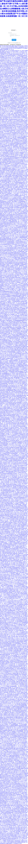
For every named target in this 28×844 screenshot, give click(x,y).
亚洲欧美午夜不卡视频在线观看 (16, 107)
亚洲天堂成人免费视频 (19, 105)
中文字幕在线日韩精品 (11, 352)
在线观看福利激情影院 (13, 119)
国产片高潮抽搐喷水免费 (16, 195)
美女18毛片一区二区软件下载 (17, 483)
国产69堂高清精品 (11, 676)
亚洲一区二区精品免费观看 (15, 353)
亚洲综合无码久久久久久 (18, 464)
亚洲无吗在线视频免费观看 (6, 127)
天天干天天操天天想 (20, 125)
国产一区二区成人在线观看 (12, 74)
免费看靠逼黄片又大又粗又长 (12, 408)
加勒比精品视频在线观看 (5, 805)
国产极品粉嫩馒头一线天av (11, 585)
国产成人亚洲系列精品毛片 (5, 67)
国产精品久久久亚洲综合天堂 (19, 89)
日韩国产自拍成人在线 (4, 611)
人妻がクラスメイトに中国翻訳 (17, 599)
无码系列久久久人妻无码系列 (21, 281)
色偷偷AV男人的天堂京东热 (17, 739)
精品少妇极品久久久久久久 (12, 496)
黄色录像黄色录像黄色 (11, 125)
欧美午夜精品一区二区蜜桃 (7, 457)
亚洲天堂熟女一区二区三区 (18, 228)
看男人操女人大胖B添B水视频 (6, 138)
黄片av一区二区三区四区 (12, 376)
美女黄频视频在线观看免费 (6, 730)
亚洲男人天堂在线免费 (14, 189)
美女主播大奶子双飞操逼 (13, 66)
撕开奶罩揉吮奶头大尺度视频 (10, 133)
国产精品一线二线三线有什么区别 (18, 552)
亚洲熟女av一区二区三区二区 (10, 316)
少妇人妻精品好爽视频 (18, 668)
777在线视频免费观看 (15, 301)
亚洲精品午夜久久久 (20, 352)
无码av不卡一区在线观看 (16, 69)
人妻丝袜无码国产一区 (21, 106)
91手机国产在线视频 (12, 723)
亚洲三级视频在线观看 (21, 448)
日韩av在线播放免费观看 (22, 593)
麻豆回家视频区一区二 (17, 694)
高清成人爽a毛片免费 (5, 189)
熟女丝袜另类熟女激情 (17, 76)
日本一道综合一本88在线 (19, 491)
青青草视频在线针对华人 (12, 239)
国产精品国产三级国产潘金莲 (8, 575)
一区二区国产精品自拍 (7, 423)
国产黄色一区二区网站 (16, 726)
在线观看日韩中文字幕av (21, 94)
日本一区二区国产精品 (19, 82)
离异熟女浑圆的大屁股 (19, 146)
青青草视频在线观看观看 (6, 250)
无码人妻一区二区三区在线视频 (11, 493)
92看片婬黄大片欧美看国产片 (14, 206)
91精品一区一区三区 (4, 350)
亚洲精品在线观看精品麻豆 (11, 363)
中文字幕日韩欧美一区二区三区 (20, 691)
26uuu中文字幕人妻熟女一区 (17, 445)
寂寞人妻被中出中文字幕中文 (14, 713)
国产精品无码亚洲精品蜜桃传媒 (13, 356)
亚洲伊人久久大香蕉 (17, 354)
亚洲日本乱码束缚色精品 (14, 157)
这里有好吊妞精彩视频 (11, 625)
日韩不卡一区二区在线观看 (14, 492)
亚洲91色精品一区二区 (22, 187)
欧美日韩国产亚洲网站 (9, 82)
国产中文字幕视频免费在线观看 (8, 612)
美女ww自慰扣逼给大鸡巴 (20, 657)
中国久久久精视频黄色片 (12, 328)
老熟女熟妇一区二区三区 (13, 278)
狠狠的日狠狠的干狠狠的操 (20, 295)
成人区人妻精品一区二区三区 (20, 817)
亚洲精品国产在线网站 (8, 76)
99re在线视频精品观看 (15, 736)
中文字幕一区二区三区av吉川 (11, 446)
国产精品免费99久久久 (4, 755)
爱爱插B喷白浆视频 (5, 304)
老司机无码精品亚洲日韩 (15, 346)
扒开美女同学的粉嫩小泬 (19, 215)
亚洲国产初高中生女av (5, 364)
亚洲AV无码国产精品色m (5, 574)
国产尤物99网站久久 (12, 712)
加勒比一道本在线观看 (12, 463)
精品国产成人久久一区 (19, 687)
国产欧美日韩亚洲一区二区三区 (17, 323)
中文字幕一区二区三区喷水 (19, 461)
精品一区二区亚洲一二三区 (16, 631)
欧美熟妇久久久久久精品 (12, 180)
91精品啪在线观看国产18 (11, 243)
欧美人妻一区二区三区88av (10, 720)
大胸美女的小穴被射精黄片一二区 (8, 193)
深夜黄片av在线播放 (15, 240)
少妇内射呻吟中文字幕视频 (17, 434)
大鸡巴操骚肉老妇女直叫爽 (7, 394)
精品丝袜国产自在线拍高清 (19, 508)
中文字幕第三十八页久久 (17, 233)
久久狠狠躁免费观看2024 (16, 335)
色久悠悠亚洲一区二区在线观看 (19, 367)
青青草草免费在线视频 (5, 386)
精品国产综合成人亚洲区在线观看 (14, 504)
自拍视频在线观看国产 (7, 96)
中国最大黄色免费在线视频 (9, 73)
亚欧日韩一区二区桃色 (20, 753)
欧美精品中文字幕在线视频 (7, 810)
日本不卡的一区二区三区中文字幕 (15, 87)
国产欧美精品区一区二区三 (17, 758)
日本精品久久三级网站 (18, 154)
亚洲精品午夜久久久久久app (20, 359)
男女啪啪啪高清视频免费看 (6, 473)
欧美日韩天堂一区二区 (20, 600)
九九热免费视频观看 (21, 201)
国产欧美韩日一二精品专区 (21, 209)
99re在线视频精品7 (16, 556)
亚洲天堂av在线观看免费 (9, 691)
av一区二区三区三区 (23, 151)
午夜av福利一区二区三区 (20, 530)
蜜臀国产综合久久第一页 (6, 56)
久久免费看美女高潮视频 (10, 295)
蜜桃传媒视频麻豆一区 (18, 779)
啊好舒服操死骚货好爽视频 (5, 821)
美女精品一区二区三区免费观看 (14, 57)
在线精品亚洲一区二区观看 (14, 211)
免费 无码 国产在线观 (22, 718)
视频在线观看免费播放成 (14, 755)
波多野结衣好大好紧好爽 (17, 121)
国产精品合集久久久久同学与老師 (20, 167)
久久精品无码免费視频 (18, 241)
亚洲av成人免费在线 (7, 302)
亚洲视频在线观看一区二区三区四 (12, 358)
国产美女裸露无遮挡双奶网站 (8, 668)
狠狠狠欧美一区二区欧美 (11, 419)
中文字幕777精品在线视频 (14, 227)
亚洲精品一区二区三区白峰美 (13, 340)
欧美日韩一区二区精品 (21, 728)
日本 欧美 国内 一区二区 (14, 663)
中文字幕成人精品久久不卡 (10, 581)
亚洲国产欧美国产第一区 (16, 50)
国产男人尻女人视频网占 (14, 194)
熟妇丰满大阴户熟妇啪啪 (9, 653)
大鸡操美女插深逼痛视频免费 (18, 497)
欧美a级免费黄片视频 (17, 447)
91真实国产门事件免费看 (12, 201)
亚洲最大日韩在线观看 (19, 518)
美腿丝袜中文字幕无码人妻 (11, 593)
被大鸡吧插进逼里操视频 (13, 560)
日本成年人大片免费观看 (15, 282)
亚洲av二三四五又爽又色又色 (19, 224)
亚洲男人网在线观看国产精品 (21, 458)
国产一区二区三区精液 (17, 799)
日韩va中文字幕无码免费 (19, 171)
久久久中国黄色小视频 (15, 258)
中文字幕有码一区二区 (6, 58)
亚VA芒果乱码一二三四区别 (21, 196)
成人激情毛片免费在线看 (6, 161)
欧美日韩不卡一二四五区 (5, 693)
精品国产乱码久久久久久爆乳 (19, 549)
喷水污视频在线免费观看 (8, 748)
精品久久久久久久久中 (21, 627)
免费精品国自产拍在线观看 (17, 537)
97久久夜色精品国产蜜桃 (13, 440)
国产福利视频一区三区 (16, 96)
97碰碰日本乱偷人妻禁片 (22, 180)
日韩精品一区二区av (6, 599)
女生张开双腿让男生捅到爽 (16, 441)
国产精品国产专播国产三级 (8, 817)
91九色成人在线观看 (5, 510)
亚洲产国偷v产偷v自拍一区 (5, 483)
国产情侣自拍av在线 (12, 126)
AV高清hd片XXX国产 (9, 142)
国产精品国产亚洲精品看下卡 (11, 745)
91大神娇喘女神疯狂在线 (17, 470)
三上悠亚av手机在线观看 (5, 268)
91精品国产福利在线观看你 (14, 54)
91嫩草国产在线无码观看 (16, 75)
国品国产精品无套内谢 (17, 516)
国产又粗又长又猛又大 (15, 222)
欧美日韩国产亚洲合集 (20, 712)
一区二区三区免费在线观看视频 (11, 568)
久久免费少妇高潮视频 (13, 91)
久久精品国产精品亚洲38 (6, 839)
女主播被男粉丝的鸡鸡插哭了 (21, 634)
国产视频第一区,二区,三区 (7, 802)
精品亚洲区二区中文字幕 (13, 421)
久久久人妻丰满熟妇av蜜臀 (6, 535)
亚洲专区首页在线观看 (14, 478)
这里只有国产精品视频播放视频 (8, 610)
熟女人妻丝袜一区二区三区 (6, 464)
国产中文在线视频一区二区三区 (18, 833)
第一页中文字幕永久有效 (7, 512)
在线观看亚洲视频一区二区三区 (15, 835)
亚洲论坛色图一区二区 (10, 397)
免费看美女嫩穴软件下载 (17, 673)
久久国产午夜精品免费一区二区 (8, 306)
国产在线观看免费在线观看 (11, 83)
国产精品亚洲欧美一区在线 (20, 561)
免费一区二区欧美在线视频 (17, 140)
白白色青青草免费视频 (15, 296)
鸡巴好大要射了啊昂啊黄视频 (13, 377)
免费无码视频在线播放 (5, 578)
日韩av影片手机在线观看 (11, 823)
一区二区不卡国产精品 (21, 745)
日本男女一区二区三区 (16, 302)
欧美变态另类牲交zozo (18, 284)
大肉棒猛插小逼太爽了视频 (19, 259)
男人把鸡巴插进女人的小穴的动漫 (17, 244)
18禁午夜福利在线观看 (14, 574)
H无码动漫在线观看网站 (10, 130)
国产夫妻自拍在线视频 (4, 327)
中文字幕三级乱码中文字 (10, 77)
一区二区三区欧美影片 (14, 654)
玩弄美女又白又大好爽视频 (6, 827)
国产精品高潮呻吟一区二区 (16, 594)
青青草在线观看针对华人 (6, 623)
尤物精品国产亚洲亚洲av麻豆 (19, 381)
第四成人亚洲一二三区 (6, 92)
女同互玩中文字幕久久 (9, 129)
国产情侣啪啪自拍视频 (4, 184)
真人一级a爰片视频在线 (14, 139)
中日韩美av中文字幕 (18, 61)
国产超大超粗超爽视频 (15, 410)
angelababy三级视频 (9, 517)
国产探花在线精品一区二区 (13, 566)
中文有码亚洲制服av (20, 731)
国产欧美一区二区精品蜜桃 (5, 436)
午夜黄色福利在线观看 (8, 799)
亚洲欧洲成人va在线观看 (9, 779)
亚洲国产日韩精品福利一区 (11, 365)
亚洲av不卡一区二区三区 (8, 830)
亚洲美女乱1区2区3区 (22, 825)
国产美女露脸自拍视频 (15, 117)
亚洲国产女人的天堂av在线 (16, 821)
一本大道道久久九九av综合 (6, 814)
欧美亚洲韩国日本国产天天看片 (7, 555)
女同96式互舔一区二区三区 (16, 238)
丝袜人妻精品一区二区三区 (17, 276)
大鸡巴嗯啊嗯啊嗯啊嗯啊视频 (18, 320)
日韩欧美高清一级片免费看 (12, 187)
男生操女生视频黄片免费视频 (21, 274)
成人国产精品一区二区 (4, 554)
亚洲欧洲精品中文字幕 (19, 269)
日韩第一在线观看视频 (9, 371)
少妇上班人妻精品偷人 (6, 763)
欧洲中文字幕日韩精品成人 (19, 400)
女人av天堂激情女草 (13, 101)
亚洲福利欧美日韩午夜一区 (14, 249)
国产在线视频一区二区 (6, 774)
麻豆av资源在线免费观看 (11, 169)
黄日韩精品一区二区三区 (17, 473)
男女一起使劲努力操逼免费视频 (15, 391)
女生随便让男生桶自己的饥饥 (15, 382)
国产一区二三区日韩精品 (8, 647)
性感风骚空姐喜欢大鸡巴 (14, 219)
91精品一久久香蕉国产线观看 (7, 586)
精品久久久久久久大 (23, 804)
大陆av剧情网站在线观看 (17, 176)
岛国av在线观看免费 (16, 81)
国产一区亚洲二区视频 (13, 373)
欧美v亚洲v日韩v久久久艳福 (9, 137)
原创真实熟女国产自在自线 (5, 240)
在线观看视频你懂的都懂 (21, 395)
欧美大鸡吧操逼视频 (20, 255)
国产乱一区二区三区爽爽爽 (20, 319)
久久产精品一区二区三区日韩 (21, 610)
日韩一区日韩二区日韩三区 (13, 705)
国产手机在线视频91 (9, 744)
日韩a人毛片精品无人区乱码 (15, 742)
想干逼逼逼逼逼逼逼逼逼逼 (9, 458)
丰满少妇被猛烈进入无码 (5, 124)
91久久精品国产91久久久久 (20, 68)
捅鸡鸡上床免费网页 (9, 367)
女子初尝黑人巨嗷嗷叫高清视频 (6, 679)
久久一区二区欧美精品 (8, 200)
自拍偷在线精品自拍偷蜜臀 (6, 341)
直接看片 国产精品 (10, 439)
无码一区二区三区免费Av (21, 64)
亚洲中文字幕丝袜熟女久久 (6, 837)
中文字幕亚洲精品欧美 (14, 617)
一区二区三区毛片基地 (5, 422)
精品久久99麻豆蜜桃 (4, 692)
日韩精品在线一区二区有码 (10, 332)
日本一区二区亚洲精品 (19, 314)
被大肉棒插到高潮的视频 (9, 156)
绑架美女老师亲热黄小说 (17, 214)
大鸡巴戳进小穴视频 (9, 265)
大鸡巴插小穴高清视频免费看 (9, 100)
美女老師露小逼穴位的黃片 (14, 170)
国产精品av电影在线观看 (10, 285)
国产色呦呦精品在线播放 (22, 486)
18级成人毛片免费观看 (22, 738)
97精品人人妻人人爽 (5, 120)
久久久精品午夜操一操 (13, 188)
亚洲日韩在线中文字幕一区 (14, 773)
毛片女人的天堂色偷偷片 (18, 679)
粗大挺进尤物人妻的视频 (10, 281)
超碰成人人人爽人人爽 (9, 521)
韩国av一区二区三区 (5, 132)
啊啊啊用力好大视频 (21, 328)
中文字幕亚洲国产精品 (6, 276)
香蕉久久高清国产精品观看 (18, 810)
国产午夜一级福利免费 (19, 438)
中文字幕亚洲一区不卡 (6, 258)
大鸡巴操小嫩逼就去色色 (19, 766)
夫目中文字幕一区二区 (17, 701)
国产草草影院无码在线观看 (8, 491)
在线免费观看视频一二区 (15, 453)
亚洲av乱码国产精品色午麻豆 (8, 259)
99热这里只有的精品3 (18, 155)
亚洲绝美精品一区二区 (17, 824)
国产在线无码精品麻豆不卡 (9, 606)
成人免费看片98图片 (12, 590)
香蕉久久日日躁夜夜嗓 (18, 129)
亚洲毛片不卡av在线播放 (12, 604)
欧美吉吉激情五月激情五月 (5, 697)
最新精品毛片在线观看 (18, 93)
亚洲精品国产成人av (18, 142)
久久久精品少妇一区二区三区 (11, 728)
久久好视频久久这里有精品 (19, 503)
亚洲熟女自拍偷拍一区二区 (17, 370)
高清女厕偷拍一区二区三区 (18, 164)
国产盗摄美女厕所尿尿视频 (6, 592)
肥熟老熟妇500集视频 (22, 86)
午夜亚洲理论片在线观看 (6, 63)
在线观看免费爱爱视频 (12, 596)
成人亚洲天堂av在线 (7, 70)
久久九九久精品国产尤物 (16, 294)
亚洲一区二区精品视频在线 (19, 297)
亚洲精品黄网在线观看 (10, 415)
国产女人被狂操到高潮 (11, 737)
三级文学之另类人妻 (14, 729)
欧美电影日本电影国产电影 (16, 231)
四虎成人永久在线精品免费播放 (10, 98)
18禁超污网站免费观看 (22, 74)
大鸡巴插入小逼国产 (8, 228)
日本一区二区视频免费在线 (10, 255)
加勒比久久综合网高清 (4, 79)
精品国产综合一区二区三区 (7, 110)
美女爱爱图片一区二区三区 (12, 388)
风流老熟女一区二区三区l (10, 565)
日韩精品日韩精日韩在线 (11, 308)
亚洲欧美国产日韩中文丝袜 (6, 121)
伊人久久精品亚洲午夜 (14, 770)
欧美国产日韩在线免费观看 (6, 263)
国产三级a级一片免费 (11, 559)
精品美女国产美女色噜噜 (12, 514)
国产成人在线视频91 (11, 314)
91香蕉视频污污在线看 (19, 807)
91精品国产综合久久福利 (5, 770)
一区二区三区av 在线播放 (16, 67)
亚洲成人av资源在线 (16, 490)
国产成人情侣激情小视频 (11, 348)
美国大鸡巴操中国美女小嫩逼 (7, 722)
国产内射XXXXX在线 (23, 66)
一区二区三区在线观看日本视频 (19, 505)
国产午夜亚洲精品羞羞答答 (15, 710)
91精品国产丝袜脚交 (4, 312)
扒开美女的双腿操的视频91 (9, 558)
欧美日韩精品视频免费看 (10, 299)
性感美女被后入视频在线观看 (14, 760)
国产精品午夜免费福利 (12, 106)
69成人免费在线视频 (4, 87)
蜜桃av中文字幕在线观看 (17, 420)
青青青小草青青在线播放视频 (12, 62)
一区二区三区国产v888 (13, 562)
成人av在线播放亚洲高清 (13, 102)
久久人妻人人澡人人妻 (19, 439)
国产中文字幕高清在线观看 (14, 700)
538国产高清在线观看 (15, 786)
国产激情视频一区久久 (16, 655)
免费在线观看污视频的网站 (12, 553)
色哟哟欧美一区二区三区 (21, 660)
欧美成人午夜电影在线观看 (5, 75)
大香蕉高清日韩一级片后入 (17, 495)
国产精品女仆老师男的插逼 (15, 124)
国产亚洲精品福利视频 (20, 226)
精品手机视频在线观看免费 (5, 238)
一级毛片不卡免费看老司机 (8, 603)
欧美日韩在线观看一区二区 (20, 606)
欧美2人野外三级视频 (6, 479)
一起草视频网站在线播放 (7, 543)
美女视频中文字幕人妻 (16, 389)
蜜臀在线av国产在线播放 (15, 526)
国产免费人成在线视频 (15, 831)
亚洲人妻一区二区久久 (22, 230)
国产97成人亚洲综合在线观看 (6, 104)
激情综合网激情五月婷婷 (6, 233)
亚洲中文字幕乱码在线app (18, 174)
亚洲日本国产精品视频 (7, 794)
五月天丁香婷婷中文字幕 (18, 313)
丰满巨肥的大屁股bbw (9, 662)
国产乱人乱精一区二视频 (10, 146)
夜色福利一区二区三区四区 (21, 300)
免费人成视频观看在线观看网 (6, 495)
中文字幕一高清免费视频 (13, 808)
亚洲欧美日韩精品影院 (22, 528)
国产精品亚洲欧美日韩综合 (15, 132)
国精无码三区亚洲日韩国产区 (13, 749)
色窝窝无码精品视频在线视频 (11, 769)
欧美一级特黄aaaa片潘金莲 (6, 212)
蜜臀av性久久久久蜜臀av (16, 289)
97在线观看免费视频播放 (22, 80)
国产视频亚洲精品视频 (8, 471)
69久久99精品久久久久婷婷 (14, 417)
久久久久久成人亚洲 (10, 234)
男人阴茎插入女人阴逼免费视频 (12, 656)
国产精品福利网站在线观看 (5, 181)
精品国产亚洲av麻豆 (12, 94)
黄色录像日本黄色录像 (8, 505)
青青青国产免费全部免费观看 (18, 423)
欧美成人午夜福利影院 (12, 780)
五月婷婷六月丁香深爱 (11, 270)
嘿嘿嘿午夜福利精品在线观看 (6, 793)
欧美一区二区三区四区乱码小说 (10, 474)
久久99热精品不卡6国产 (20, 351)
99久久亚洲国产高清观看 (9, 288)
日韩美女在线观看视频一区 (18, 402)
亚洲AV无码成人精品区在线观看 (7, 641)
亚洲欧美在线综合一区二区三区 (6, 313)
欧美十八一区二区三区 (13, 413)
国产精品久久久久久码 (20, 270)
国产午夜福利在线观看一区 (12, 825)
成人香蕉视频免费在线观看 (5, 168)
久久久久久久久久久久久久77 (18, 118)
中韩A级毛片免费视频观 (7, 190)
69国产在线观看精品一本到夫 (7, 89)
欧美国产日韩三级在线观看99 (9, 699)
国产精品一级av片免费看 (6, 220)
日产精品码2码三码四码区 (21, 130)
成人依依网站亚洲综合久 (10, 269)
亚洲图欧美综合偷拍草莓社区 (10, 64)
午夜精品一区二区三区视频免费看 (12, 264)
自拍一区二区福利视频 (17, 665)
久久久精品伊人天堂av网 (7, 246)
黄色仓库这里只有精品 (11, 123)
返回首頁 (14, 39)
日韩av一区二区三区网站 (11, 426)
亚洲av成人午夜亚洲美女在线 (22, 678)
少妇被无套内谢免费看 (20, 480)
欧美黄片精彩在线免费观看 (14, 642)
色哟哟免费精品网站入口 (18, 650)
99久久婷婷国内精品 (19, 605)
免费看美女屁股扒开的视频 (16, 199)
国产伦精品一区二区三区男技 (21, 675)
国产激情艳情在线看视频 (6, 253)
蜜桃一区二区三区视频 (14, 120)
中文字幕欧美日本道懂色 (10, 518)
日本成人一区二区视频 (6, 338)
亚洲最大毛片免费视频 (20, 308)
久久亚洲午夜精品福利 (6, 441)
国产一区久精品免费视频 (17, 621)
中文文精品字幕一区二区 (21, 723)
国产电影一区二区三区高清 (20, 306)
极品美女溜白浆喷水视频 (17, 827)
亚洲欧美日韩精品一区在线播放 (7, 605)
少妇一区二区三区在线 (22, 271)
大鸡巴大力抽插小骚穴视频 (13, 608)
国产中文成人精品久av (10, 274)
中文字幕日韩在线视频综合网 (16, 268)
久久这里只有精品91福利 (17, 592)
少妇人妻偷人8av (8, 60)
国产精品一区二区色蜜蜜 (21, 559)
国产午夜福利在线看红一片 (17, 272)
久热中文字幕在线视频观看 (18, 730)
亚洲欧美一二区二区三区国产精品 (17, 578)
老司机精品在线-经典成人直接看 (17, 613)
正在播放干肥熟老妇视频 (13, 175)
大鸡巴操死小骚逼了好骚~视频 (12, 232)
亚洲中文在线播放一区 (15, 540)
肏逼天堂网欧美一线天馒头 (7, 556)
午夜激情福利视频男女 (11, 209)
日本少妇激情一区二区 (22, 493)
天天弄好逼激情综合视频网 (5, 318)
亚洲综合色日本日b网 (15, 422)
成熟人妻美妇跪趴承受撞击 (22, 348)
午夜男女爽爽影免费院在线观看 (10, 337)
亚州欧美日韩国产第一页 (20, 100)
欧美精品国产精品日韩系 (14, 792)
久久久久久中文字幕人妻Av (11, 290)
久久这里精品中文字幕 (16, 843)
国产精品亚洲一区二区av (17, 476)
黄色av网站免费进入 (16, 275)
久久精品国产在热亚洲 (4, 700)
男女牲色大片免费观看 (9, 725)
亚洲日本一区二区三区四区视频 (9, 682)
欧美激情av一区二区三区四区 (8, 297)
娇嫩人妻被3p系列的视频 (8, 411)
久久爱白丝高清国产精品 (15, 529)
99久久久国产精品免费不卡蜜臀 (12, 681)
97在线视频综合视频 (4, 459)
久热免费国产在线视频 (7, 428)
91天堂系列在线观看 (12, 666)
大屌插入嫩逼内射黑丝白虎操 (9, 751)
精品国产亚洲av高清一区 (9, 764)
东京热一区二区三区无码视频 (17, 56)
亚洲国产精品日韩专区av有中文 (7, 561)
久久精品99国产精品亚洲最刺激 (7, 154)
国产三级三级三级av (8, 251)
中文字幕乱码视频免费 (13, 230)
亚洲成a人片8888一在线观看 (14, 287)
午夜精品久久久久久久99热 (16, 168)
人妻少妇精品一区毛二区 (7, 118)
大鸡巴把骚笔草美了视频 (17, 331)
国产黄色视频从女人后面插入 (17, 307)
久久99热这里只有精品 (13, 334)
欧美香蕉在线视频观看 (4, 211)
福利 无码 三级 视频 (12, 480)
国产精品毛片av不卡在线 (10, 51)
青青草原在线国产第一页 (14, 184)
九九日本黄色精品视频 (8, 516)
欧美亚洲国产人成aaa (17, 501)
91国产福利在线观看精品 (7, 176)
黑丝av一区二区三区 (7, 257)
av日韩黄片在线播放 (21, 101)
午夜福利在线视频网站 (20, 467)
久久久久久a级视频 (17, 457)
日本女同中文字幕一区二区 (12, 236)
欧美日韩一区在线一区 (8, 785)
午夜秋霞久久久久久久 (19, 415)
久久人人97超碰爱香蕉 (12, 442)
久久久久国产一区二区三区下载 (18, 190)
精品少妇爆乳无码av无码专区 (9, 533)
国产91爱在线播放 (12, 173)
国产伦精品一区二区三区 (22, 769)
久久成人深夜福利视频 (16, 609)
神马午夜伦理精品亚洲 (16, 763)
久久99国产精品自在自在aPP (21, 699)
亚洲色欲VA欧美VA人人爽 (18, 647)
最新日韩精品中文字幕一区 (21, 666)
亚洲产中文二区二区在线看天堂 (16, 202)
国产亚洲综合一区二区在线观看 (16, 680)
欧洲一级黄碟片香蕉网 (22, 692)
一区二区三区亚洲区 (9, 171)
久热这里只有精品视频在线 (17, 774)
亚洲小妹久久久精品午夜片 (13, 256)
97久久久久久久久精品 (13, 672)
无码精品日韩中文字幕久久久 (14, 598)
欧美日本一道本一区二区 (15, 401)
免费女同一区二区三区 (14, 95)
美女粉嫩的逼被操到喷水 (18, 717)
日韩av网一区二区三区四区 (12, 577)
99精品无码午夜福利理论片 (18, 200)
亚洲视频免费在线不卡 (16, 92)
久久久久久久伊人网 (18, 150)
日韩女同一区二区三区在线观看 (13, 806)
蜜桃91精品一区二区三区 (22, 83)
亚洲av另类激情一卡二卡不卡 (20, 597)
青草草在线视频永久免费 (5, 333)
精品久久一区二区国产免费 (19, 156)
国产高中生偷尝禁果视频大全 (16, 583)
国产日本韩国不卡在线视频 (6, 460)
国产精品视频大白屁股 (11, 522)
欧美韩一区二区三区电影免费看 (20, 149)
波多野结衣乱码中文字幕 (15, 798)
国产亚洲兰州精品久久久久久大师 (16, 79)
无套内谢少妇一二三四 (7, 164)
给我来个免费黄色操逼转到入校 (7, 375)
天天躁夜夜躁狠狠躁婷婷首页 (8, 158)
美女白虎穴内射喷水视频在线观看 (7, 150)
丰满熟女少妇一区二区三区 (18, 454)
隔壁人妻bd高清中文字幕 (20, 403)
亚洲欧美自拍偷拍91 (20, 299)
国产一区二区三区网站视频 (11, 477)
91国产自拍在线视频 (8, 694)
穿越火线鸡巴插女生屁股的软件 (15, 321)
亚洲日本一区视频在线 (22, 326)
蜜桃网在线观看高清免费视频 (18, 706)
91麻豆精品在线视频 (17, 341)
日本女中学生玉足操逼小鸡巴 (14, 716)
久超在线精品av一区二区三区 (12, 326)
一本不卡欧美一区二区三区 (21, 644)
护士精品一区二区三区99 (20, 193)
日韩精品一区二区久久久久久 (13, 379)
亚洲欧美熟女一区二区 (19, 756)
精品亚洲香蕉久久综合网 (14, 404)
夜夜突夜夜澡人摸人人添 (5, 282)
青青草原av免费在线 (5, 618)
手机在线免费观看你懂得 (5, 244)
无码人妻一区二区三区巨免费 (8, 357)
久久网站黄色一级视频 (13, 573)
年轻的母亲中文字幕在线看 (21, 332)
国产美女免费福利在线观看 (19, 218)
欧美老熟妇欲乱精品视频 (8, 207)
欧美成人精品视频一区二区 (7, 182)
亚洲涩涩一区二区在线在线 (21, 429)
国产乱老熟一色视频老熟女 (18, 186)
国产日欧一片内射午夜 (17, 127)
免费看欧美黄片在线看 (17, 517)
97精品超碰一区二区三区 (9, 155)
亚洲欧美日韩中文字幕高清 (21, 243)
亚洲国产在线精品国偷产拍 (21, 409)
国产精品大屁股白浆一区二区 (9, 657)
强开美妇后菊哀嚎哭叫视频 (6, 331)
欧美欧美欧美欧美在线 (8, 224)
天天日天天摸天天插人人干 (8, 61)
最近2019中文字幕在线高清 (10, 669)
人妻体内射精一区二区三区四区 (13, 148)
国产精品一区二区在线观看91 (7, 650)
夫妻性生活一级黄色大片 (22, 482)
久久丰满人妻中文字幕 (20, 625)
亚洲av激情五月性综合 (11, 678)
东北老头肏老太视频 (12, 600)
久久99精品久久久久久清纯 (18, 246)
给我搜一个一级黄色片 (9, 359)
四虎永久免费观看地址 (17, 794)
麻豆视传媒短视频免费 (6, 643)
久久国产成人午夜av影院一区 (12, 136)
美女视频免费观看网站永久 (5, 294)
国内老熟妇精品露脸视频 (8, 381)
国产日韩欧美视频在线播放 (7, 503)
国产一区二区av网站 (18, 795)
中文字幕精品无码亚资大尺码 (15, 430)
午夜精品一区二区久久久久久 (10, 226)
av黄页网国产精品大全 (10, 68)
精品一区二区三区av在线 (19, 545)
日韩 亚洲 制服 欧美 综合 (13, 385)
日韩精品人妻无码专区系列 (22, 435)
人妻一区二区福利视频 (22, 266)
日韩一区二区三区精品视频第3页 (11, 108)
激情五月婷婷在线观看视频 (9, 351)
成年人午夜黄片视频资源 (9, 842)
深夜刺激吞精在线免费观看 (10, 644)
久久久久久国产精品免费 (21, 823)
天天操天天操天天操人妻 (8, 205)
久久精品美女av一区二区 (22, 791)
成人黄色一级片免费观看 (19, 375)
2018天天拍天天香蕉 (16, 60)
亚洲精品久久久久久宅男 (19, 158)
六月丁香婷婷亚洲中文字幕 (5, 199)
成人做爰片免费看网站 (22, 322)
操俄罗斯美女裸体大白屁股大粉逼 (18, 479)
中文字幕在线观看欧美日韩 (5, 410)
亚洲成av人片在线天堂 (19, 51)
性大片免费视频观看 (4, 152)
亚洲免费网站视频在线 (4, 792)
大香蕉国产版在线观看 (7, 761)
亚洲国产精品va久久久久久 (15, 719)
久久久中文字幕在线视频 (12, 88)
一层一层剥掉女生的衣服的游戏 (8, 597)
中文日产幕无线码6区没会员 (17, 58)
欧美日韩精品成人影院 (22, 688)
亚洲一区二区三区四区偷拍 (6, 114)
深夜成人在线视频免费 (6, 389)
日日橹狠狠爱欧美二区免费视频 (7, 400)
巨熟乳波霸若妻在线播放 (12, 247)
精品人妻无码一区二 (11, 741)
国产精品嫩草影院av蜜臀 (19, 347)
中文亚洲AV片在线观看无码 (19, 344)
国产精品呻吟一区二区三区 (5, 50)
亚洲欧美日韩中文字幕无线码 (9, 619)
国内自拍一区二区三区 (12, 579)
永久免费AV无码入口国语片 (12, 86)
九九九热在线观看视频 (17, 110)
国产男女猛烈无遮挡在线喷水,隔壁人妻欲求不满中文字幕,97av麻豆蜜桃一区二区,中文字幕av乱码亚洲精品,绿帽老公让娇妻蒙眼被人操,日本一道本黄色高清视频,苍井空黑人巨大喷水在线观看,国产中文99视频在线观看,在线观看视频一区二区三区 (14, 8)
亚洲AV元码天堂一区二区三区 (9, 196)
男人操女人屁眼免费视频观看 (6, 81)
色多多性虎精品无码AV (4, 798)
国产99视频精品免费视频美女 (21, 137)
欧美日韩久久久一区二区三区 (6, 85)
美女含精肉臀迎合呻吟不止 (21, 565)
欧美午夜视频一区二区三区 (13, 151)
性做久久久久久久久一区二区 (9, 112)
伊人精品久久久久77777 (21, 169)
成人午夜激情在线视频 (9, 545)
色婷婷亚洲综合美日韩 (12, 80)
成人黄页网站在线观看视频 (13, 293)
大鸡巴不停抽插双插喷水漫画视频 (20, 205)
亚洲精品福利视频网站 (22, 312)
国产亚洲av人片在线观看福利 (7, 344)
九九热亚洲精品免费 (20, 737)
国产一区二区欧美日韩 (19, 685)
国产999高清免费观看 (19, 641)
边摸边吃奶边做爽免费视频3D (15, 783)
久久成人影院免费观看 (16, 643)
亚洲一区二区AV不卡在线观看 (7, 99)
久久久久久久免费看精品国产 (10, 541)
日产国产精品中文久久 (5, 631)
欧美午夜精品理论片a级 (6, 195)
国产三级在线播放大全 (16, 104)
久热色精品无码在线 (18, 99)
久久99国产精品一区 (17, 212)
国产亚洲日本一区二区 (5, 583)
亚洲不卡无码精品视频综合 (14, 455)
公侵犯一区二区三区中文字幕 (13, 192)
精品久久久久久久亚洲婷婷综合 (10, 435)
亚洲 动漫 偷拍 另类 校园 (14, 554)
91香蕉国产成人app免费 (6, 335)
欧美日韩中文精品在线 (13, 452)
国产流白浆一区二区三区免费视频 (15, 624)
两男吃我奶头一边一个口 (17, 220)
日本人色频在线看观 (6, 163)
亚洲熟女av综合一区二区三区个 (13, 208)
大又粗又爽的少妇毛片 (8, 186)
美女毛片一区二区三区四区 (21, 123)
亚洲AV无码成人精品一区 (21, 133)
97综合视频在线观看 (17, 547)
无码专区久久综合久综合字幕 (18, 428)
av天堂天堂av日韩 (7, 283)
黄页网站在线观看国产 (9, 215)
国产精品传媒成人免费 (5, 489)
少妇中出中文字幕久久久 (19, 575)
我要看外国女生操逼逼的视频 (15, 327)
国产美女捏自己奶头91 (17, 629)
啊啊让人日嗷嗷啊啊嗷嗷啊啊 (21, 237)
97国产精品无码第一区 (13, 692)
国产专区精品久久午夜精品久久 (7, 149)
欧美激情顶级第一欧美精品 (9, 105)
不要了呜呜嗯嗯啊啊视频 (20, 73)
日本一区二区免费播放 (16, 85)
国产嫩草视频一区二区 (20, 709)
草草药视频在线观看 (16, 257)
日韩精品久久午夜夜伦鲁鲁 (14, 468)
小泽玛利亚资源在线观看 (20, 451)
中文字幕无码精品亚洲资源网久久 (10, 55)
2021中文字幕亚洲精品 (15, 163)
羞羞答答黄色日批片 (8, 466)
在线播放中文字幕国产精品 (7, 366)
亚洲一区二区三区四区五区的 (16, 693)
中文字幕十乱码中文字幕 (19, 234)
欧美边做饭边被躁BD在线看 (14, 309)
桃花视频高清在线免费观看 (20, 143)
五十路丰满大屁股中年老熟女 (8, 638)
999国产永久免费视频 (5, 346)
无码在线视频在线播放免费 (18, 207)
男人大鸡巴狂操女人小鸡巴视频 (13, 509)
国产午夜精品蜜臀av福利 (13, 688)
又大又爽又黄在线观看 (14, 531)
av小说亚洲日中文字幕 (14, 618)
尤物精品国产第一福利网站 (5, 301)
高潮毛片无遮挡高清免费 (14, 542)
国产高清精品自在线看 (4, 768)
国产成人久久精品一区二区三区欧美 (10, 213)
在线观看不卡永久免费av (14, 515)
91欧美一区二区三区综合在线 (11, 800)
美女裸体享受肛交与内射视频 (18, 161)
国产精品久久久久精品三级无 (14, 465)
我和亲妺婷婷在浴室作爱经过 (12, 262)
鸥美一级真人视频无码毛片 (14, 113)
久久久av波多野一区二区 (18, 411)
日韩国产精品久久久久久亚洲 (13, 159)
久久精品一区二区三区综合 (5, 739)
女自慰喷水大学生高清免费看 (18, 138)
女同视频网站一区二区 (6, 445)
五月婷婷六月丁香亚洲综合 (16, 449)
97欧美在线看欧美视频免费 (18, 830)
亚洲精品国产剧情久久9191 (5, 231)
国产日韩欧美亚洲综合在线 (12, 162)
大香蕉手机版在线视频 (9, 277)
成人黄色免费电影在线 (5, 117)
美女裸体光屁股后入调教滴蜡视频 (13, 840)
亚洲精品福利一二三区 (22, 102)
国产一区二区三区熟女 (23, 573)
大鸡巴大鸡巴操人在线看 (13, 183)
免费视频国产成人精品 (21, 442)
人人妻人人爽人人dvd (17, 743)
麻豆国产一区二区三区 (19, 741)
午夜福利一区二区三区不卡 (14, 203)
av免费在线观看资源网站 (6, 552)
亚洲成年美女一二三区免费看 (21, 77)
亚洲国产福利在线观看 (17, 366)
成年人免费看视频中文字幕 (14, 325)
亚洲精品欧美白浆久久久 (13, 472)
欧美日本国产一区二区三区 (8, 384)
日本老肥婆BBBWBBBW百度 (12, 622)
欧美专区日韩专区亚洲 (19, 787)
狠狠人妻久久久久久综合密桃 (21, 221)
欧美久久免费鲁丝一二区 (11, 111)
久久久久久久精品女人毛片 (15, 225)
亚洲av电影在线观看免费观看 (16, 485)
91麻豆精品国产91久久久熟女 (14, 383)
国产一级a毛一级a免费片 (11, 300)
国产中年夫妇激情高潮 (16, 70)
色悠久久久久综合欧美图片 (6, 174)
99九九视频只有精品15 (19, 416)
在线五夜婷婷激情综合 (16, 63)
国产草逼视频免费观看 (9, 241)
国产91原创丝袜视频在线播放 (14, 350)
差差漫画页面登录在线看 (15, 661)
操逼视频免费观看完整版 (6, 140)
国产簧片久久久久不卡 (21, 579)
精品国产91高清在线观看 (7, 214)
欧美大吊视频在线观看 (12, 819)
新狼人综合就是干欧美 (16, 436)
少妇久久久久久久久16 (10, 685)
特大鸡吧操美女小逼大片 (13, 266)
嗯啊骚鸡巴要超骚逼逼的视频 (20, 725)
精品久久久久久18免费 (12, 627)
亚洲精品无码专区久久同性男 (19, 390)
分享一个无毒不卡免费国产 (5, 594)
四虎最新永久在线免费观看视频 (16, 510)
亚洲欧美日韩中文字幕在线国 (6, 275)
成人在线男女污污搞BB (20, 751)
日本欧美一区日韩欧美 (22, 413)
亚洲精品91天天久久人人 (19, 357)
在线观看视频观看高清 (16, 567)
